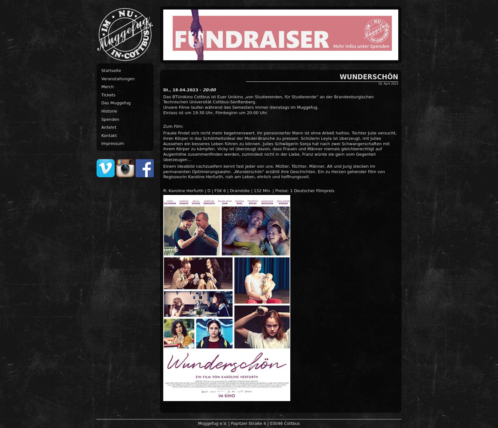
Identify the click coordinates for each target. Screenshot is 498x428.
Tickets (108, 95)
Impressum (112, 143)
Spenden (110, 119)
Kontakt (109, 135)
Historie (109, 111)
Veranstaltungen (118, 78)
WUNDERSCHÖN (369, 77)
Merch (107, 86)
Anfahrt (109, 127)
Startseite (111, 70)
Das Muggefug (116, 103)
